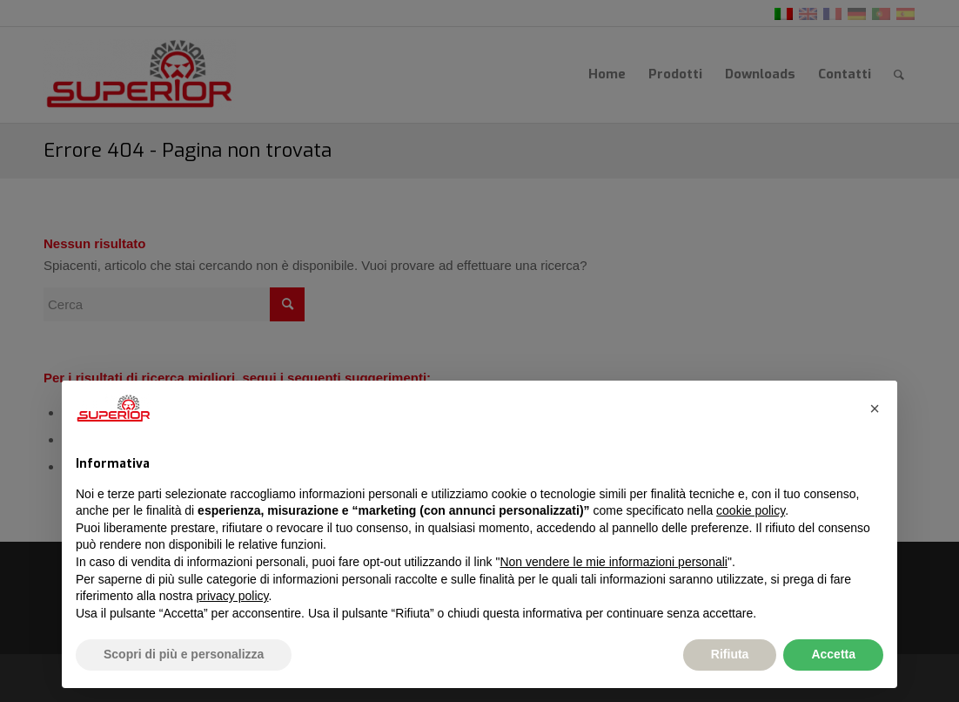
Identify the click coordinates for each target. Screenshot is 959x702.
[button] (875, 408)
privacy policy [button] (233, 596)
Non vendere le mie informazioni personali (613, 562)
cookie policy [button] (750, 510)
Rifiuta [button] (730, 654)
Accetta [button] (833, 654)
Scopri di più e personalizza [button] (184, 654)
